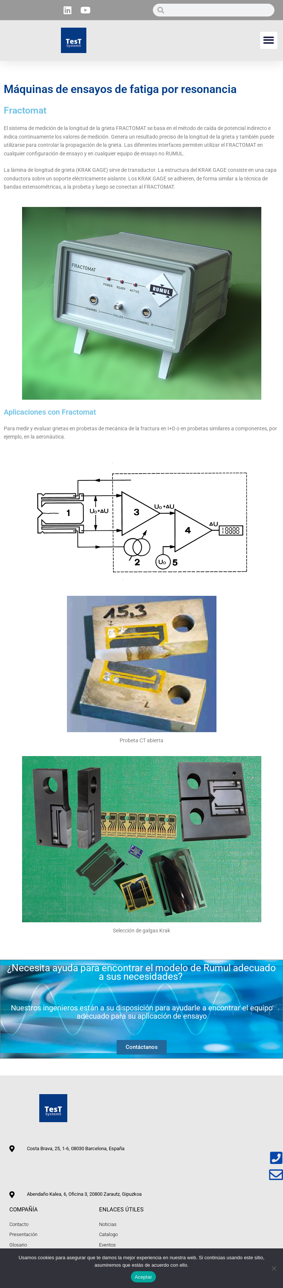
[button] (269, 40)
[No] (273, 1268)
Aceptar (143, 1277)
